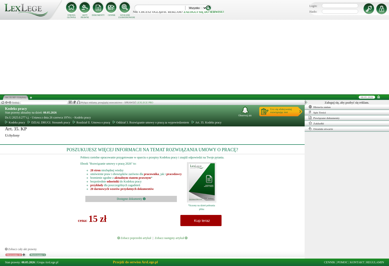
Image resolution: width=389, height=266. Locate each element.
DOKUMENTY (98, 15)
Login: (313, 6)
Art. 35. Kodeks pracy (207, 122)
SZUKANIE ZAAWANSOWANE (125, 16)
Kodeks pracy (16, 109)
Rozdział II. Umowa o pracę (91, 122)
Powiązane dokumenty (324, 117)
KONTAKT (357, 262)
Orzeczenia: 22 (14, 255)
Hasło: (313, 11)
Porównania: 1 (38, 255)
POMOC (342, 262)
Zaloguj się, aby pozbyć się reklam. (347, 102)
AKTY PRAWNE (85, 16)
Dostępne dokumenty (131, 199)
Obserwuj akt (245, 112)
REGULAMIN (375, 262)
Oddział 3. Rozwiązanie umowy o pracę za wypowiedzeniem (151, 122)
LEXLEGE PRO (145, 102)
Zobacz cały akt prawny (21, 249)
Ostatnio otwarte (321, 128)
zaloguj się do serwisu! (204, 12)
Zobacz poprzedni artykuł (134, 238)
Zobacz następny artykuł (171, 238)
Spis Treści (317, 112)
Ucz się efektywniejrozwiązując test (281, 111)
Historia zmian (320, 107)
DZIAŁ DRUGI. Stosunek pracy (49, 122)
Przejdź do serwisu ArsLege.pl (135, 262)
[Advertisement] (194, 57)
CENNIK (111, 15)
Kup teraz (201, 220)
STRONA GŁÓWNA (71, 16)
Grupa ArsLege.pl (47, 262)
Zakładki (316, 123)
